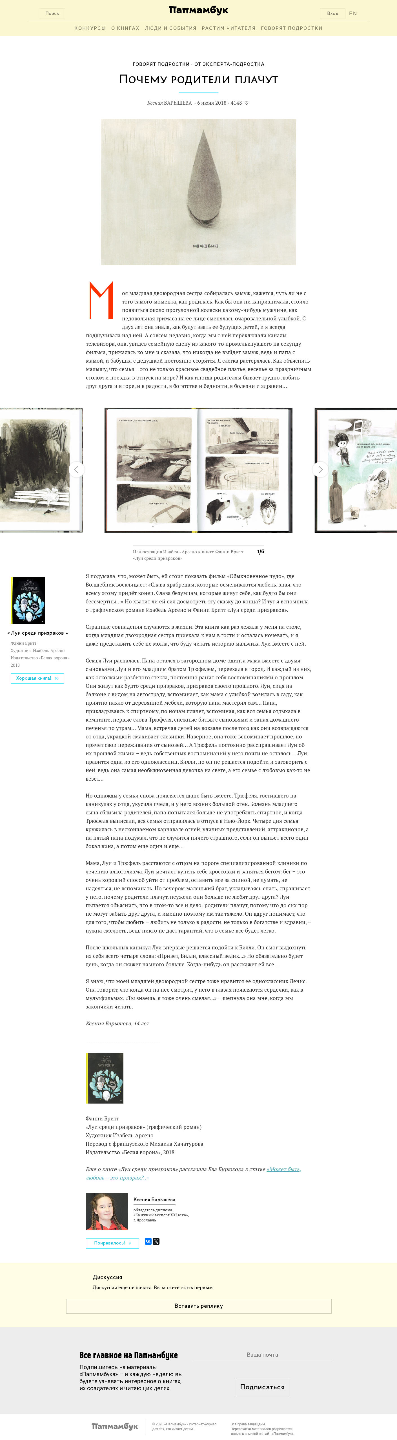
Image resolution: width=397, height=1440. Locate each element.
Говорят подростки (292, 28)
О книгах (125, 28)
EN (353, 13)
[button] (256, 407)
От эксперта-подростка (229, 64)
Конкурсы (90, 28)
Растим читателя (229, 28)
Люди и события (171, 28)
